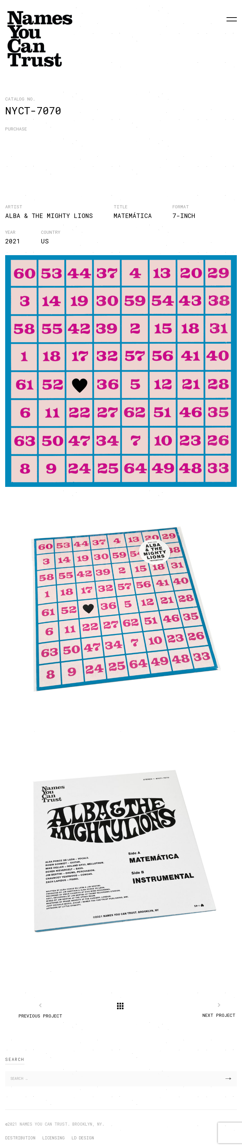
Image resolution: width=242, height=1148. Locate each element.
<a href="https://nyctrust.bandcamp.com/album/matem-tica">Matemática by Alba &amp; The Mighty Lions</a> (116, 155)
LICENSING (53, 1137)
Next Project (218, 1015)
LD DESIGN (83, 1137)
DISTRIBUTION (20, 1137)
